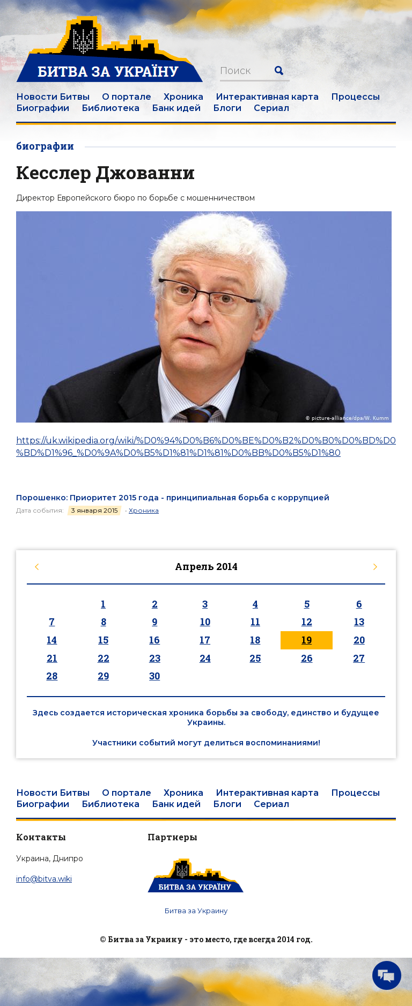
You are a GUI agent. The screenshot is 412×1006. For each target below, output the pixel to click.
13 (359, 621)
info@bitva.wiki (44, 879)
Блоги (227, 108)
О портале (126, 97)
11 (255, 621)
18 (255, 639)
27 (359, 658)
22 (103, 658)
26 (307, 658)
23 (154, 658)
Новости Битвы (53, 97)
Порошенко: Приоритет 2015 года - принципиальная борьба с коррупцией (172, 497)
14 (52, 639)
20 (359, 639)
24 (205, 658)
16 (154, 639)
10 (205, 621)
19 (306, 639)
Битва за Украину (196, 910)
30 (154, 675)
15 (103, 639)
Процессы (355, 97)
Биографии (42, 108)
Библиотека (110, 108)
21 (52, 658)
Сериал (271, 108)
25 (255, 658)
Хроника (183, 97)
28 (51, 675)
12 (306, 621)
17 (205, 639)
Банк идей (176, 108)
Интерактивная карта (267, 97)
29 (103, 675)
